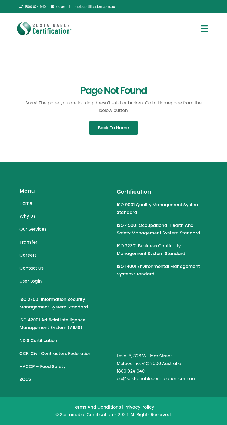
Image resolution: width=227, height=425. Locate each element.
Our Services (32, 229)
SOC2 (25, 379)
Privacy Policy (139, 407)
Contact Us (31, 268)
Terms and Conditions (97, 407)
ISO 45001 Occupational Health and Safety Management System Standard (158, 229)
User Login (30, 281)
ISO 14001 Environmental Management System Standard (158, 270)
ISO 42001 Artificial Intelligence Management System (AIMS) (52, 324)
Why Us (27, 216)
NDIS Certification (38, 340)
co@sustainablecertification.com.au (83, 6)
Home (25, 203)
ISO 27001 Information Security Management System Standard (53, 303)
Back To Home (113, 128)
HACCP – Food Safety (42, 366)
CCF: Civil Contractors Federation (55, 353)
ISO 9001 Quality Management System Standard (158, 208)
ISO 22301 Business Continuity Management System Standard (151, 250)
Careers (28, 255)
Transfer (28, 242)
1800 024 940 (32, 6)
